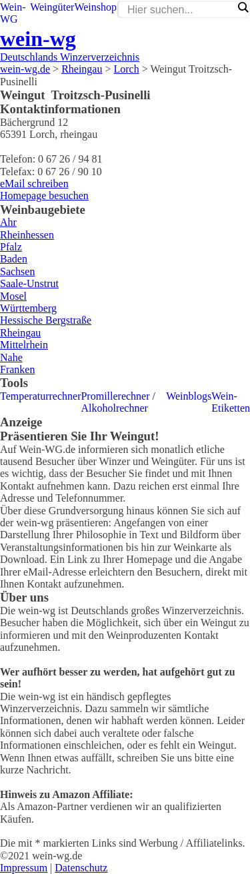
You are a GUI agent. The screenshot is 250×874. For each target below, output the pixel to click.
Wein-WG (13, 13)
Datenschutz (81, 867)
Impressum (23, 867)
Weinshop (95, 7)
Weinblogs (188, 396)
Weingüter (52, 7)
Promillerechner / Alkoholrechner (118, 402)
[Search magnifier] (242, 7)
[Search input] (180, 10)
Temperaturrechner (40, 396)
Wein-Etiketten (230, 402)
